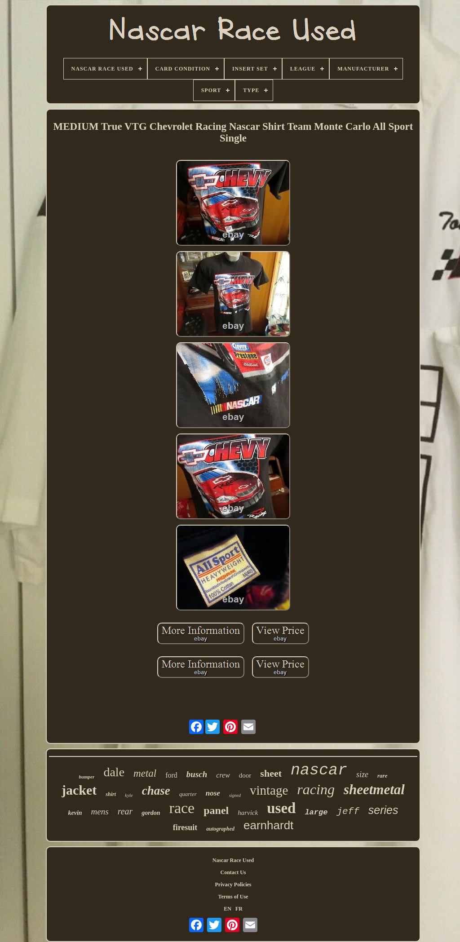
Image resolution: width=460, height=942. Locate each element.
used (281, 808)
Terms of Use (233, 896)
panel (216, 810)
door (245, 775)
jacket (79, 790)
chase (156, 790)
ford (171, 775)
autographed (220, 829)
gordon (151, 812)
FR (239, 909)
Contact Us (233, 872)
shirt (111, 794)
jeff (347, 811)
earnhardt (268, 825)
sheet (271, 773)
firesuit (185, 827)
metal (144, 773)
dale (113, 772)
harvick (248, 812)
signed (235, 795)
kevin (75, 812)
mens (100, 811)
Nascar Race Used (233, 860)
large (316, 812)
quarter (188, 794)
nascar (319, 770)
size (362, 774)
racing (316, 789)
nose (213, 793)
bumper (87, 776)
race (182, 808)
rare (382, 775)
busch (196, 774)
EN (227, 909)
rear (125, 811)
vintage (269, 790)
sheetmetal (374, 789)
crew (223, 775)
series (383, 810)
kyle (129, 795)
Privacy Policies (233, 884)
